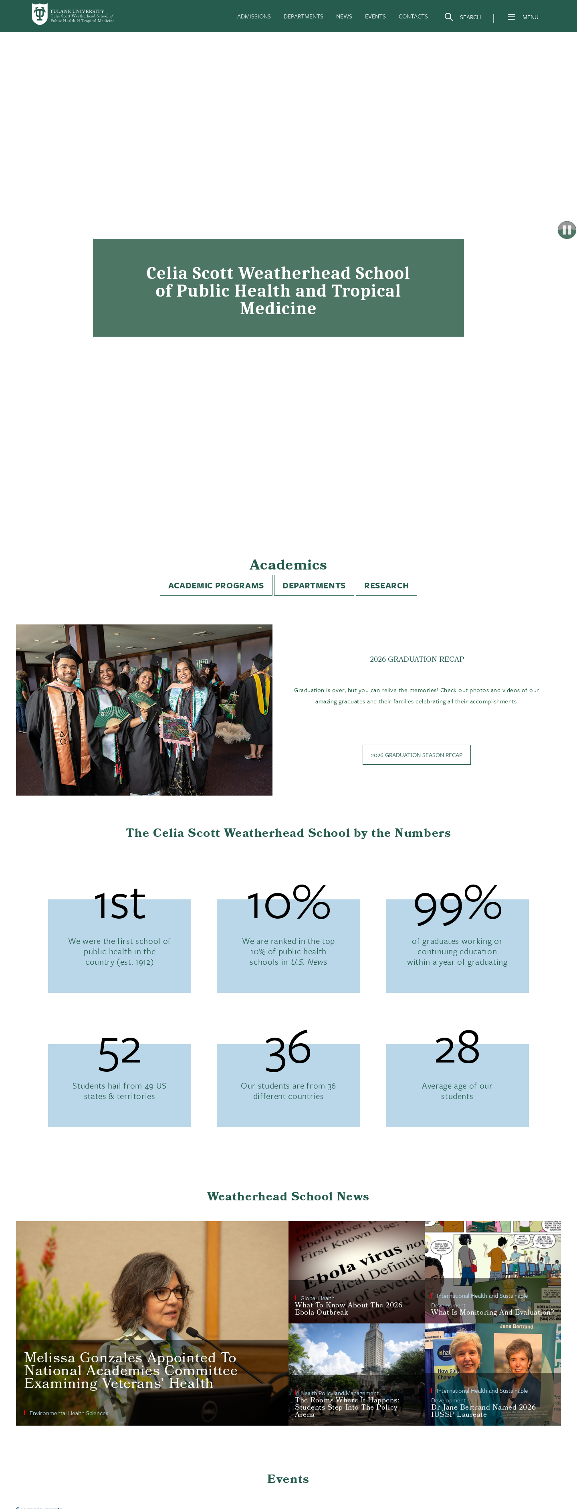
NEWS (344, 16)
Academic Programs (216, 585)
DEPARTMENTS (303, 16)
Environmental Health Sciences (69, 1412)
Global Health (318, 1297)
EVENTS (375, 16)
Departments (314, 585)
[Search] (462, 18)
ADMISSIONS (254, 16)
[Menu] (511, 17)
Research (386, 585)
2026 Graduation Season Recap (416, 754)
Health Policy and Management (340, 1392)
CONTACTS (413, 16)
